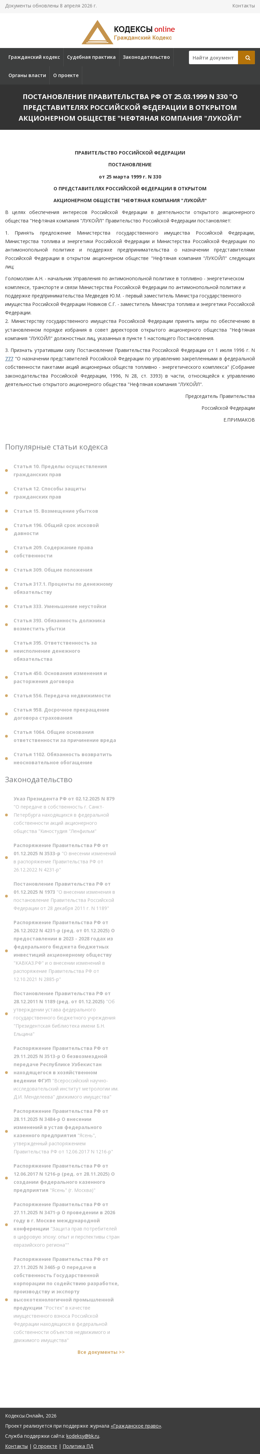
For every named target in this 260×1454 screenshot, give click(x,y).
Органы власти (27, 75)
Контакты (243, 5)
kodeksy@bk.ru (82, 1436)
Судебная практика (91, 57)
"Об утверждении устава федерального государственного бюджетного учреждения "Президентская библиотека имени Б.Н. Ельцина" (64, 1015)
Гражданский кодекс (34, 57)
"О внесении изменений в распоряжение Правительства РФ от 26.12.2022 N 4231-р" (65, 859)
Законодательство (146, 57)
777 (9, 358)
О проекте (66, 75)
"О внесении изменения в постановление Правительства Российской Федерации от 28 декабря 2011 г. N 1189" (64, 898)
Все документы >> (101, 1354)
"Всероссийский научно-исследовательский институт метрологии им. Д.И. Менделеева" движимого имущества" (66, 1074)
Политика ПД (78, 1446)
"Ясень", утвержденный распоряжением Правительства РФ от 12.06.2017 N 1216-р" (63, 1133)
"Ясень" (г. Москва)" (64, 1180)
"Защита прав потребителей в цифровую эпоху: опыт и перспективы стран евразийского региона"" (67, 1226)
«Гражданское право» (136, 1426)
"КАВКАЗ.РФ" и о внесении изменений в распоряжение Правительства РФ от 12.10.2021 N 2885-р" (64, 952)
